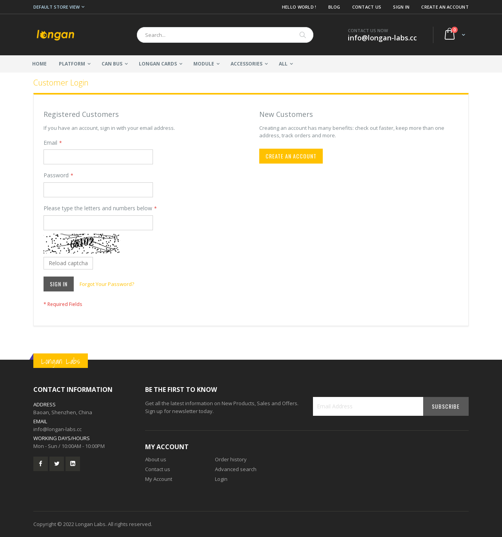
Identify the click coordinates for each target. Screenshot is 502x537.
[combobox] (225, 35)
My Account (158, 478)
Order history (231, 459)
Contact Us (367, 7)
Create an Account (445, 7)
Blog (334, 7)
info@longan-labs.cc (57, 429)
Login (221, 478)
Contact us (157, 469)
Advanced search (235, 469)
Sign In (401, 7)
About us (155, 459)
